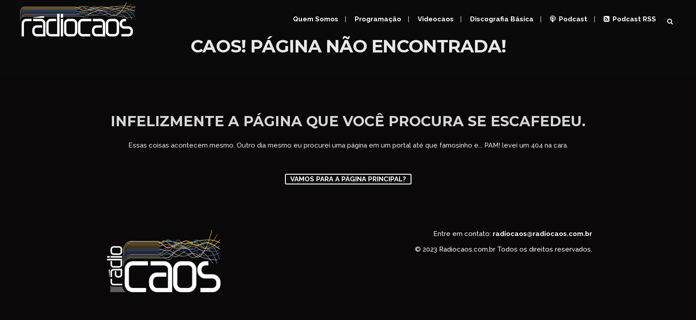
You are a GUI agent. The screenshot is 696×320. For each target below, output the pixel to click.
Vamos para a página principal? (348, 179)
